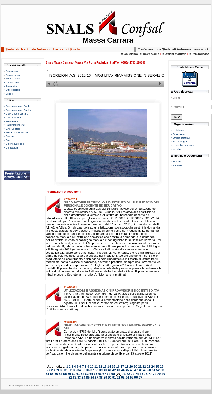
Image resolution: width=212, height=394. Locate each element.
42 (114, 370)
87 (96, 377)
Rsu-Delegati (180, 141)
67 (104, 374)
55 (51, 374)
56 (56, 374)
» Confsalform (11, 147)
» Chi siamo (177, 130)
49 (144, 370)
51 (153, 370)
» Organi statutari (180, 137)
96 (136, 377)
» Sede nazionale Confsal (18, 110)
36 (88, 370)
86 (92, 377)
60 (73, 374)
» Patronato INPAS (14, 124)
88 (101, 377)
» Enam (8, 140)
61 (78, 374)
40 (105, 370)
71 (124, 374)
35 (83, 370)
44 (122, 370)
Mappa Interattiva (29, 385)
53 (162, 370)
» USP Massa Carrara (16, 113)
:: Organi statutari (174, 53)
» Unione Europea (14, 143)
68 (108, 374)
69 (113, 374)
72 (128, 374)
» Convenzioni (12, 82)
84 (83, 377)
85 (88, 377)
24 (153, 366)
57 (60, 374)
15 (113, 366)
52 (158, 370)
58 (65, 374)
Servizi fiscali (13, 78)
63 (87, 374)
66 (100, 374)
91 (114, 377)
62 (82, 374)
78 (154, 374)
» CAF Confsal (12, 128)
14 (109, 366)
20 (135, 366)
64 (91, 374)
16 (117, 366)
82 (74, 377)
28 (53, 370)
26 (161, 366)
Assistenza (12, 71)
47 (136, 370)
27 (48, 370)
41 (109, 370)
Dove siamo (151, 53)
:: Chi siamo (130, 53)
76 (146, 374)
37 (92, 370)
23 (148, 366)
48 (140, 370)
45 (127, 370)
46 (131, 370)
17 (122, 366)
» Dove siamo (178, 134)
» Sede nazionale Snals (17, 106)
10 (91, 366)
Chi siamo (13, 385)
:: (141, 53)
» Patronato (10, 86)
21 (140, 366)
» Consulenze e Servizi (184, 145)
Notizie (177, 161)
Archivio (177, 165)
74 (137, 374)
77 (150, 374)
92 (118, 377)
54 (47, 374)
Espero (10, 93)
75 (141, 374)
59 (69, 374)
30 (61, 370)
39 (101, 370)
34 (79, 370)
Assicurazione (13, 74)
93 (122, 377)
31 (66, 370)
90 (109, 377)
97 (140, 377)
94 (127, 377)
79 (159, 374)
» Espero (9, 136)
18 (126, 366)
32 (70, 370)
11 (96, 366)
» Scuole (176, 149)
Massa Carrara (108, 40)
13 (104, 366)
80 (163, 374)
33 (74, 370)
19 (131, 366)
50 (149, 370)
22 (144, 366)
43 (118, 370)
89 (105, 377)
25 (157, 366)
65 (95, 374)
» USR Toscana (12, 117)
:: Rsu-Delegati (199, 53)
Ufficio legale (13, 89)
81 (70, 377)
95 (131, 377)
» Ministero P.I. (12, 121)
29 (57, 370)
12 (100, 366)
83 (79, 377)
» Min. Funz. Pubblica (16, 132)
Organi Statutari (49, 385)
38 (96, 370)
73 (132, 374)
